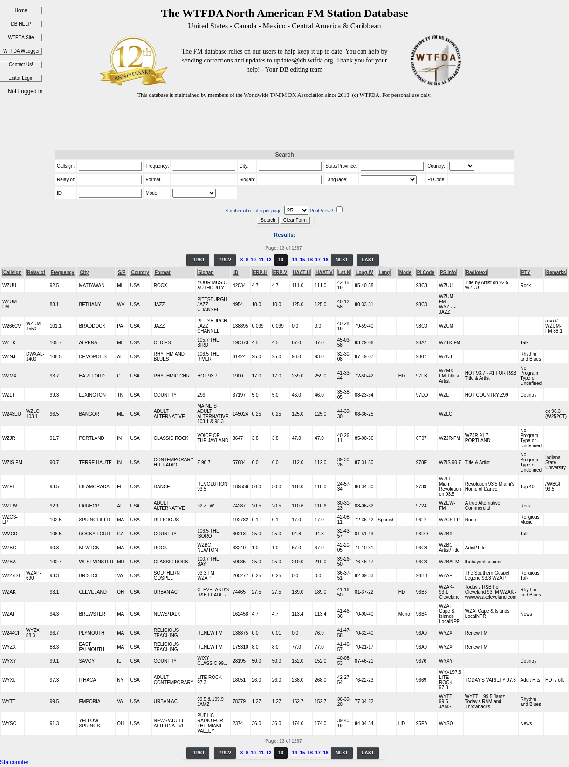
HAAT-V (323, 272)
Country (140, 272)
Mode (405, 272)
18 (325, 259)
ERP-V (280, 272)
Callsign (12, 272)
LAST (368, 259)
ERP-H (260, 272)
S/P (121, 272)
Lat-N (344, 272)
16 (310, 259)
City (84, 272)
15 (302, 259)
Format (163, 272)
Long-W (364, 272)
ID (235, 272)
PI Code (425, 272)
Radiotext (476, 272)
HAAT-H (301, 272)
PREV (225, 259)
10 (253, 259)
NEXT (342, 259)
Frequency (63, 272)
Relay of (36, 272)
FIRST (198, 259)
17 (318, 259)
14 (294, 259)
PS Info (448, 272)
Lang (384, 272)
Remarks (556, 272)
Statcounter (14, 762)
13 (280, 259)
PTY (525, 272)
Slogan (205, 272)
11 (261, 259)
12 (268, 259)
